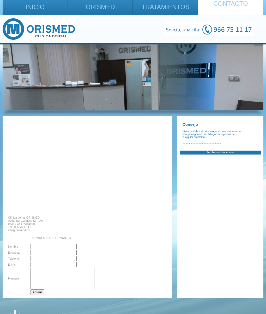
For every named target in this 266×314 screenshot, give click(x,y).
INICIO (35, 6)
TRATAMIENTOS (165, 6)
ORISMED (100, 6)
